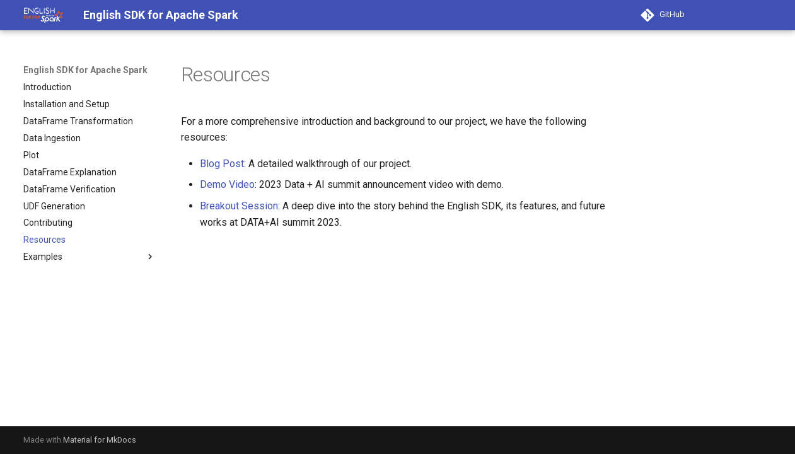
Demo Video (227, 184)
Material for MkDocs (99, 440)
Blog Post (222, 164)
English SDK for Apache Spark (85, 70)
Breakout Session (239, 206)
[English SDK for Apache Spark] (43, 15)
